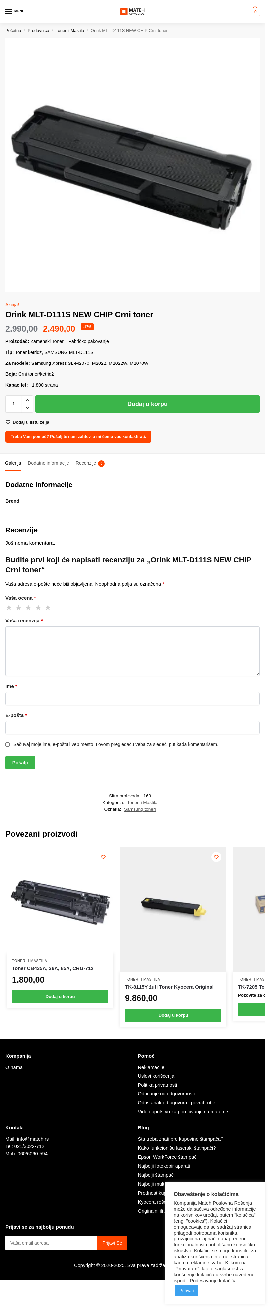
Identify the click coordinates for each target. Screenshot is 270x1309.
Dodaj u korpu (147, 404)
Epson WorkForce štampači (168, 1157)
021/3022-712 (29, 1146)
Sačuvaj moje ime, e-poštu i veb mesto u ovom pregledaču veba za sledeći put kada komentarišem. (115, 744)
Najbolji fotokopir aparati (164, 1166)
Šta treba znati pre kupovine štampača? (181, 1139)
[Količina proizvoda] (13, 404)
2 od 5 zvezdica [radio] (19, 608)
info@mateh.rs (33, 1139)
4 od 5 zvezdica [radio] (39, 608)
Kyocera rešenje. (156, 1202)
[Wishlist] (103, 857)
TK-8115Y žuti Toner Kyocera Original (169, 987)
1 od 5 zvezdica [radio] (9, 608)
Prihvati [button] (186, 1290)
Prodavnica (38, 30)
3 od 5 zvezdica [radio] (29, 608)
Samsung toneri (140, 809)
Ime (11, 686)
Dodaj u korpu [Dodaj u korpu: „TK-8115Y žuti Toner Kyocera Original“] (173, 1015)
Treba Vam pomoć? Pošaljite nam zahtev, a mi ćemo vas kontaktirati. (78, 436)
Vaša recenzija (24, 620)
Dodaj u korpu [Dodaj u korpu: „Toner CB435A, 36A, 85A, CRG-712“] (60, 996)
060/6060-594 (33, 1153)
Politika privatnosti (157, 1085)
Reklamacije (151, 1067)
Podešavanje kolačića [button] (213, 1280)
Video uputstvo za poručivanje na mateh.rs (184, 1111)
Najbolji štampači (156, 1175)
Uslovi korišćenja (156, 1076)
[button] (254, 11)
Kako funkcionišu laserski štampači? (177, 1148)
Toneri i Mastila (70, 30)
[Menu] (15, 12)
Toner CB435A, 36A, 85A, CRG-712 (53, 968)
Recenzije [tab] (90, 463)
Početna (13, 30)
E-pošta (16, 715)
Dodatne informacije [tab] (48, 463)
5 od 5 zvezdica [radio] (48, 608)
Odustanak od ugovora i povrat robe (176, 1102)
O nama (14, 1067)
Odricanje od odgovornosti (166, 1093)
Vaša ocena (20, 598)
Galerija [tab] (13, 463)
